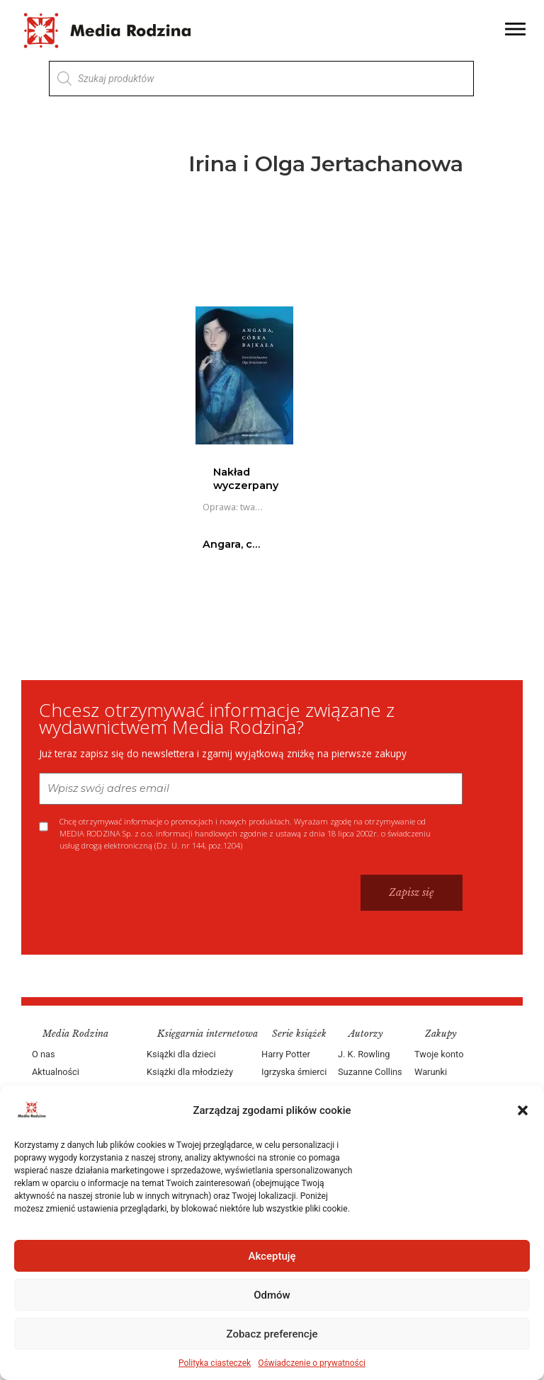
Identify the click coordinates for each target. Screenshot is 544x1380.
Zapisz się (411, 892)
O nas (43, 1054)
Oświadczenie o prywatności (312, 1363)
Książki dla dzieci (181, 1054)
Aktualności (55, 1071)
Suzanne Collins (370, 1071)
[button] (523, 1110)
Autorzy (365, 1033)
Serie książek (299, 1033)
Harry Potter (285, 1054)
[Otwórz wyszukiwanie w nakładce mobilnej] (261, 78)
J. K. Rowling (364, 1054)
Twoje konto (438, 1054)
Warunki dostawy (431, 1081)
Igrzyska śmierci (294, 1071)
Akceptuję (271, 1256)
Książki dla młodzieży (190, 1071)
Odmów (272, 1295)
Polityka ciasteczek (214, 1363)
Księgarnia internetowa (207, 1033)
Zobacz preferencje (272, 1334)
